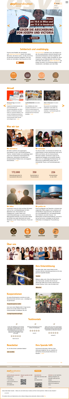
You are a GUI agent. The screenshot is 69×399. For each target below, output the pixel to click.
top (61, 362)
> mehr (17, 119)
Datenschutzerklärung (25, 366)
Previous (13, 24)
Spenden (58, 3)
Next (56, 24)
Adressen (56, 7)
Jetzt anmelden (10, 351)
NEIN (8, 393)
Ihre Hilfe (50, 366)
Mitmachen (38, 287)
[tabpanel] (34, 26)
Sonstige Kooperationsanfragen (14, 313)
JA (5, 393)
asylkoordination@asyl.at (12, 381)
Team (61, 366)
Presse (55, 5)
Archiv (38, 366)
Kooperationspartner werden (14, 304)
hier (45, 396)
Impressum (9, 366)
